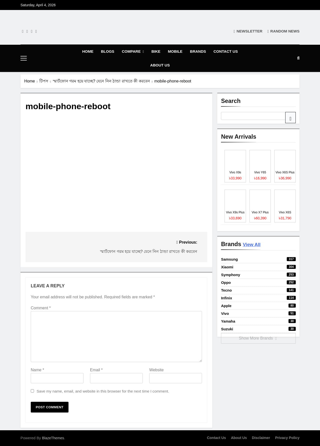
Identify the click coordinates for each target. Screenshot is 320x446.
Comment (41, 308)
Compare (131, 51)
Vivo (258, 313)
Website (156, 370)
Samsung (258, 259)
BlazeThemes (53, 438)
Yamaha (258, 321)
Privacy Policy (287, 438)
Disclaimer (261, 438)
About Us (160, 65)
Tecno (258, 290)
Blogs (107, 51)
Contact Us (226, 51)
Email (96, 370)
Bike (156, 51)
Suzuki (258, 329)
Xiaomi (258, 267)
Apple (258, 306)
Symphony (258, 275)
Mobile (175, 51)
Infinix (258, 298)
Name (37, 370)
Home (88, 51)
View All (251, 244)
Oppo (258, 282)
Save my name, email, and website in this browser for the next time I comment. (102, 391)
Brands (198, 51)
